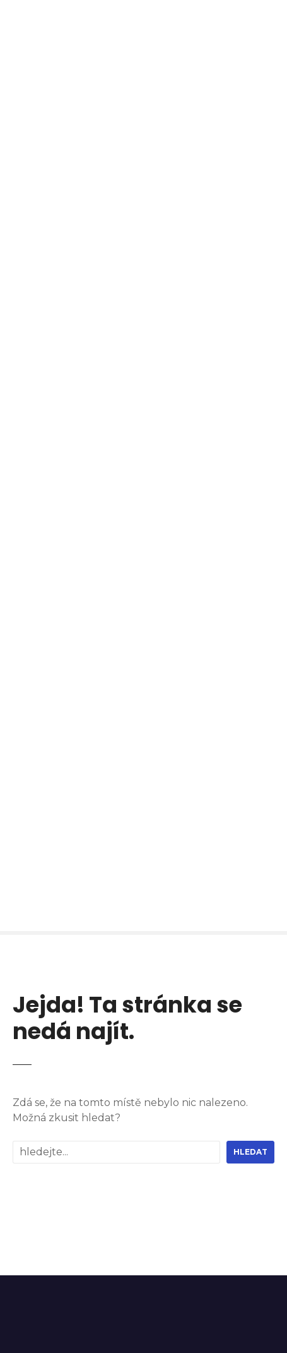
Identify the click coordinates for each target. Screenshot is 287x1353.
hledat (250, 1152)
